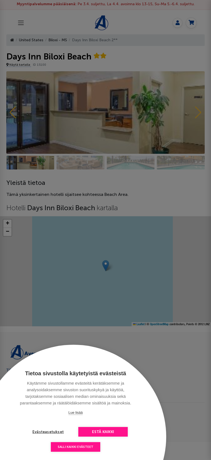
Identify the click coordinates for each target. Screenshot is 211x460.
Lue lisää (75, 412)
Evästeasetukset (48, 431)
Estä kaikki (103, 431)
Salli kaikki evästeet (75, 447)
